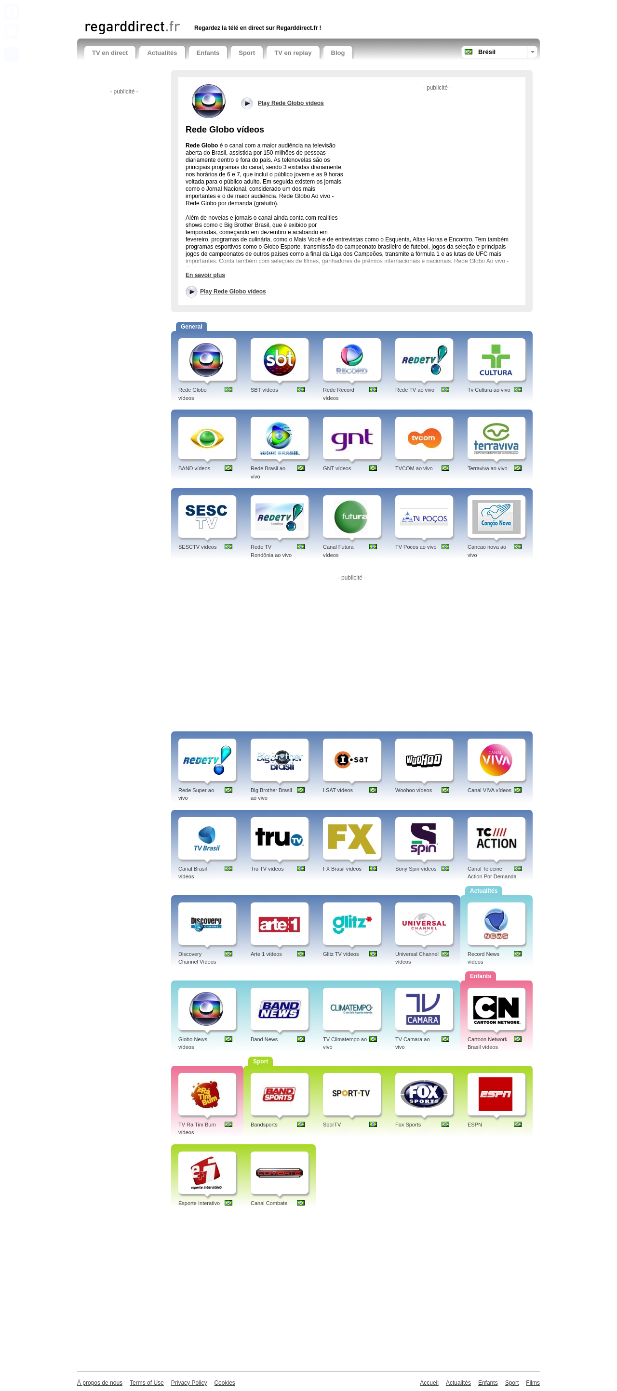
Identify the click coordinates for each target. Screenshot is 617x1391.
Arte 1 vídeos (266, 954)
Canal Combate (269, 1203)
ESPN (475, 1124)
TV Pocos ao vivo (416, 547)
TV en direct (110, 52)
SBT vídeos (264, 390)
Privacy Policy (189, 1382)
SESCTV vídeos (197, 547)
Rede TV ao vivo (414, 390)
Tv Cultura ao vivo (489, 390)
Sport (247, 52)
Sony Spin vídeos (416, 869)
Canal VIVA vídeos (489, 790)
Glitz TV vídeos (341, 954)
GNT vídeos (337, 468)
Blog (338, 52)
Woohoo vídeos (413, 790)
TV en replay (292, 52)
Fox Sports (408, 1124)
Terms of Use (147, 1382)
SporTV (332, 1124)
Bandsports (264, 1124)
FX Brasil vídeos (342, 869)
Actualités (162, 52)
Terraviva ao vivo (488, 468)
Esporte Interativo (199, 1203)
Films (533, 1382)
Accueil (429, 1382)
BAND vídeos (194, 468)
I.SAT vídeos (338, 790)
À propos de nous (99, 1382)
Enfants (208, 52)
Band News (264, 1039)
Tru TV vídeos (267, 869)
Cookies (224, 1382)
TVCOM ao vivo (414, 468)
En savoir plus (205, 275)
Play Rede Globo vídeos (233, 291)
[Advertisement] (197, 8)
